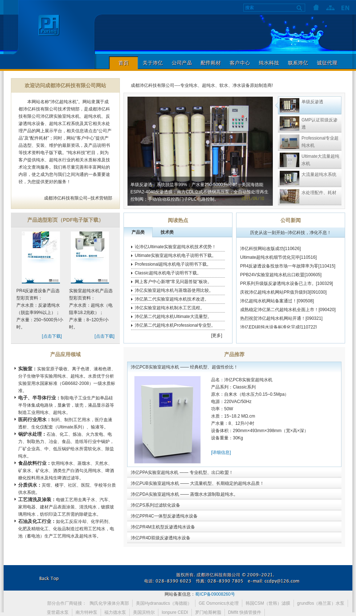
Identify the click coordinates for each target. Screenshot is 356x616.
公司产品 (181, 63)
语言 (345, 7)
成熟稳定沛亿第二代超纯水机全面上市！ (279, 312)
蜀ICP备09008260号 (215, 594)
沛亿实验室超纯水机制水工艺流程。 (170, 307)
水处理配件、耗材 (319, 192)
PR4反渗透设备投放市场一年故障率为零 (279, 268)
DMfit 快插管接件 (244, 612)
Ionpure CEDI (175, 612)
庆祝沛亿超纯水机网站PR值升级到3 (275, 295)
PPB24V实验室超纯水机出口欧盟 (272, 277)
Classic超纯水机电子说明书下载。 (168, 272)
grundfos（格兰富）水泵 (321, 603)
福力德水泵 (115, 612)
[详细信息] (221, 452)
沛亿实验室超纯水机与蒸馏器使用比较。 (174, 290)
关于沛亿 (152, 63)
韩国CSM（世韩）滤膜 (268, 603)
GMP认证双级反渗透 (319, 123)
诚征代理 (326, 63)
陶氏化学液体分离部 (109, 603)
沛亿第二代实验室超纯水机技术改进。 (172, 299)
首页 (316, 7)
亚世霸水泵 (58, 612)
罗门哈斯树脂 (208, 612)
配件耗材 (210, 63)
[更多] (216, 335)
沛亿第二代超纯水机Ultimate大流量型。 (173, 316)
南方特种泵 (86, 612)
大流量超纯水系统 (319, 174)
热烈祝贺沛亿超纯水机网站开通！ (273, 321)
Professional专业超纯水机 (320, 142)
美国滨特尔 (144, 612)
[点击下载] (52, 336)
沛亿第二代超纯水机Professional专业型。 (175, 325)
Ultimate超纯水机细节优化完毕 (270, 260)
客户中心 (239, 63)
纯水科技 (268, 63)
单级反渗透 (312, 101)
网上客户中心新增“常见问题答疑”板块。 (173, 281)
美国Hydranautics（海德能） (164, 603)
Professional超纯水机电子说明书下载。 (173, 264)
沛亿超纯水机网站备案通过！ (268, 303)
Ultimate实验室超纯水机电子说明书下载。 (175, 255)
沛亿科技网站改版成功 (262, 251)
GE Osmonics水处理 (219, 603)
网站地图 (330, 7)
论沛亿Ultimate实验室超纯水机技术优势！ (175, 246)
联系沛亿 (297, 63)
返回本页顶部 (49, 578)
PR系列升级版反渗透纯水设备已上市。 (278, 286)
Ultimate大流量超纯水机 (320, 160)
